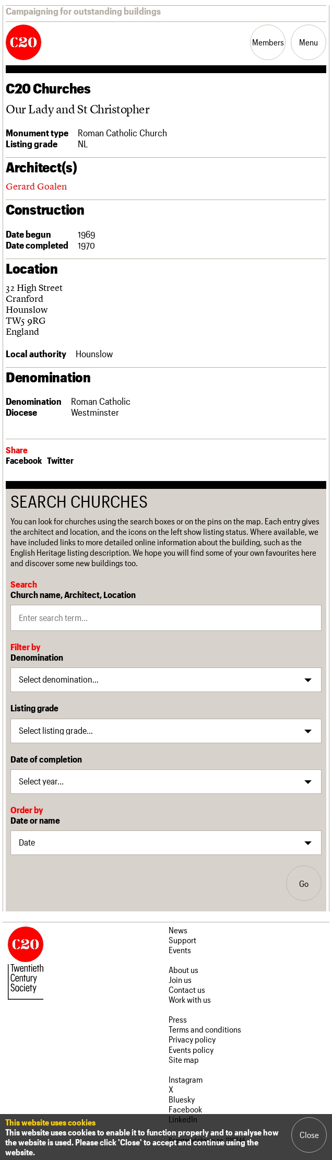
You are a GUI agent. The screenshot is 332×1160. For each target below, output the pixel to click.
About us (183, 970)
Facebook (24, 460)
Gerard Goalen (36, 186)
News (178, 930)
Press (178, 1019)
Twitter (60, 460)
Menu (308, 42)
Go (304, 883)
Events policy (191, 1049)
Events (180, 950)
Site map (184, 1059)
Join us (180, 980)
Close (309, 1135)
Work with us (190, 999)
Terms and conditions (205, 1029)
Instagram (186, 1079)
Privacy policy (192, 1039)
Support (182, 940)
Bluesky (182, 1099)
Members (268, 42)
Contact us (187, 989)
